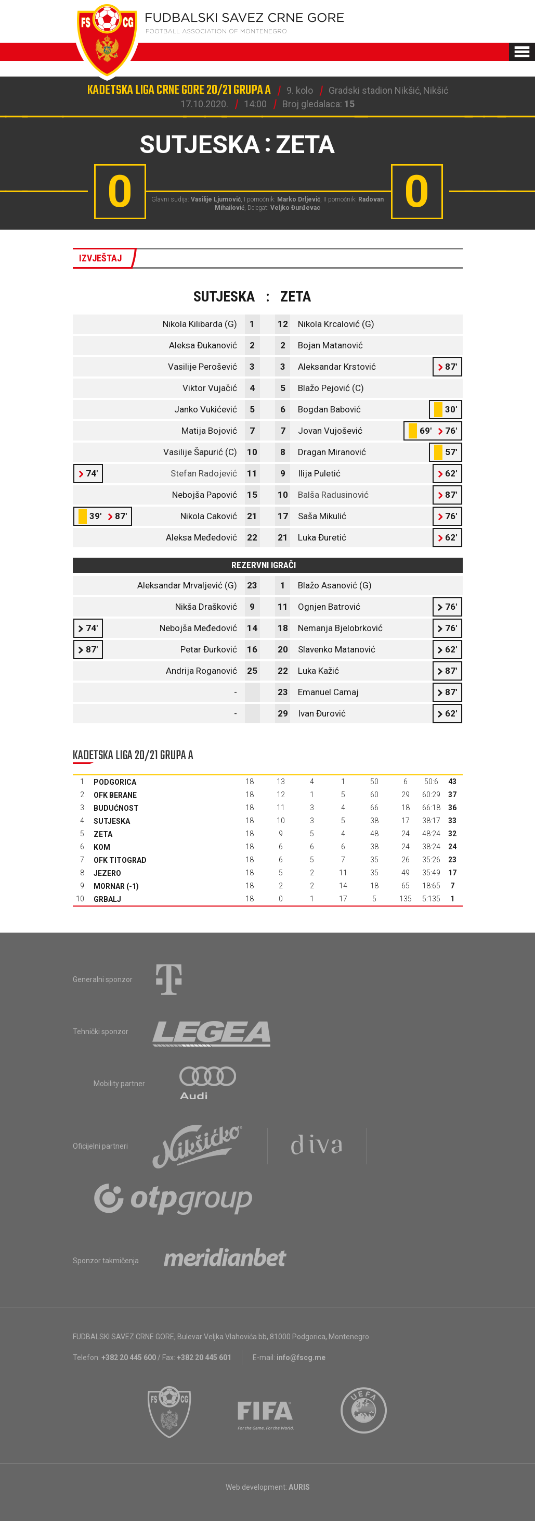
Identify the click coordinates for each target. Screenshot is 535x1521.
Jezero (107, 873)
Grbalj (107, 899)
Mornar (109, 886)
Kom (102, 847)
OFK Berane (115, 795)
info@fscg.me (301, 1357)
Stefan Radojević (204, 473)
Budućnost (116, 808)
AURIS (299, 1487)
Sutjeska (112, 821)
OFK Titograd (120, 860)
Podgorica (115, 782)
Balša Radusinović (333, 494)
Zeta (103, 834)
